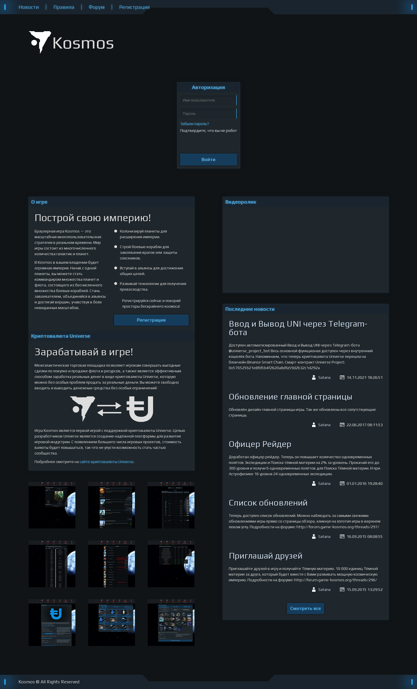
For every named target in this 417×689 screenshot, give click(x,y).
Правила (63, 7)
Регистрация (134, 7)
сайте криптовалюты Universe (107, 461)
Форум (97, 7)
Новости (28, 7)
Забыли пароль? (194, 124)
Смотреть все (305, 608)
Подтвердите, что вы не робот (208, 130)
